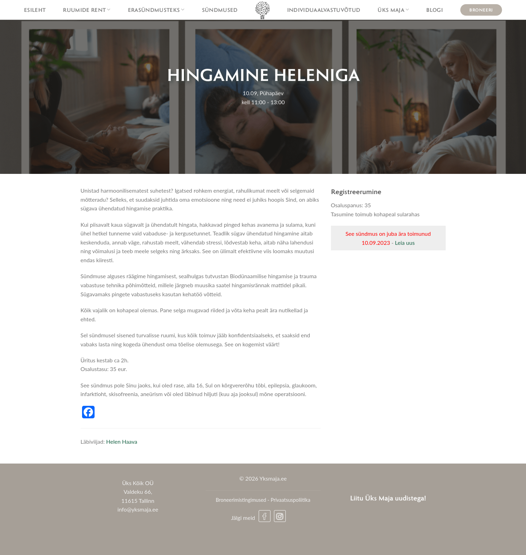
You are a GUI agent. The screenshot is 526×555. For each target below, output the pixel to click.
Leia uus (405, 242)
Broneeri (481, 10)
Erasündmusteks (156, 9)
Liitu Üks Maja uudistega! (388, 497)
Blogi (434, 9)
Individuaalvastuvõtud (324, 9)
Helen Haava (121, 441)
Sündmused (220, 9)
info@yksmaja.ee (138, 509)
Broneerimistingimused (241, 500)
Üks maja (393, 9)
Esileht (35, 9)
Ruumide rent (86, 9)
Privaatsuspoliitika (290, 500)
